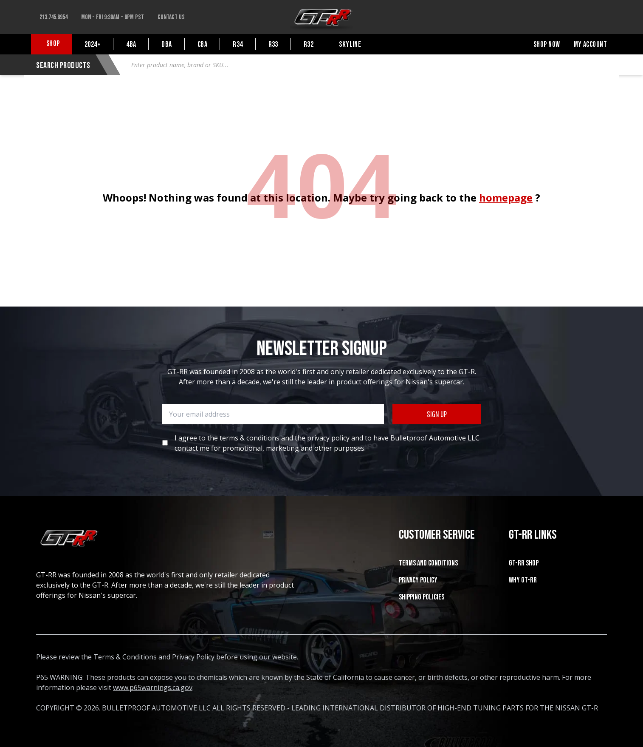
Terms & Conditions (125, 657)
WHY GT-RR (523, 580)
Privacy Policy (418, 580)
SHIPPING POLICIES (421, 597)
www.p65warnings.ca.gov (152, 687)
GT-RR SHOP (524, 563)
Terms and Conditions (428, 563)
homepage (506, 197)
